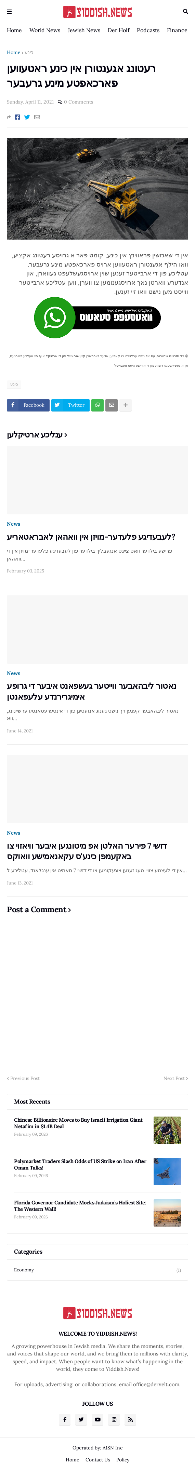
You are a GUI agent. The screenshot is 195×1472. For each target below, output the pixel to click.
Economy (97, 1270)
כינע (29, 52)
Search (185, 11)
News (13, 524)
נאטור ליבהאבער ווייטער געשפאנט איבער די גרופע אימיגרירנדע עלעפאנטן (92, 691)
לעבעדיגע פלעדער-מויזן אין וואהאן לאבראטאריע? (91, 536)
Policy (122, 1460)
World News (44, 30)
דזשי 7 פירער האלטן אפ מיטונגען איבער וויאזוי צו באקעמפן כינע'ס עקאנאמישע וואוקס (87, 851)
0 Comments (78, 102)
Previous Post (25, 1078)
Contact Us (98, 1460)
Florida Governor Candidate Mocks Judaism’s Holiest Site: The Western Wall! (80, 1206)
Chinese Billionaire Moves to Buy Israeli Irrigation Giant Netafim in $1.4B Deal (78, 1123)
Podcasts (148, 30)
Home (14, 30)
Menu (9, 11)
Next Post (174, 1078)
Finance (177, 30)
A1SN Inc (112, 1448)
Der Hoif (118, 30)
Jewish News (84, 30)
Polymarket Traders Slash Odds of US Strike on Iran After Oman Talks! (80, 1164)
